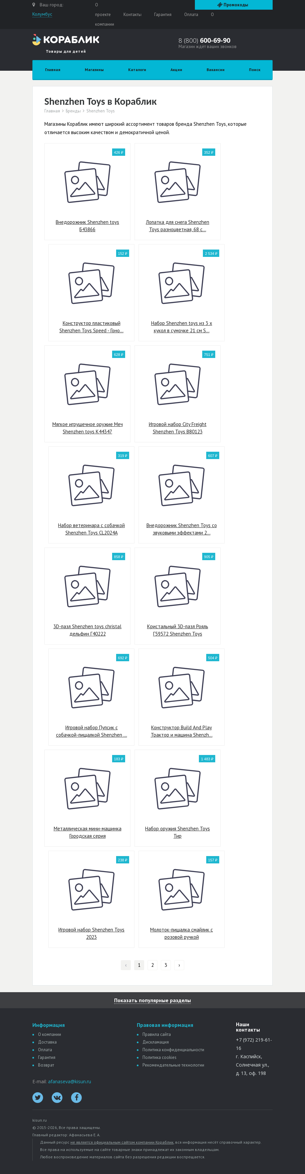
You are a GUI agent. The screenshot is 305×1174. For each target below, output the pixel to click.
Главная (52, 69)
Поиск (254, 69)
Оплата (191, 14)
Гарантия (163, 14)
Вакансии (216, 69)
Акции (176, 69)
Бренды (73, 111)
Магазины (94, 69)
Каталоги (137, 69)
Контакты (132, 14)
